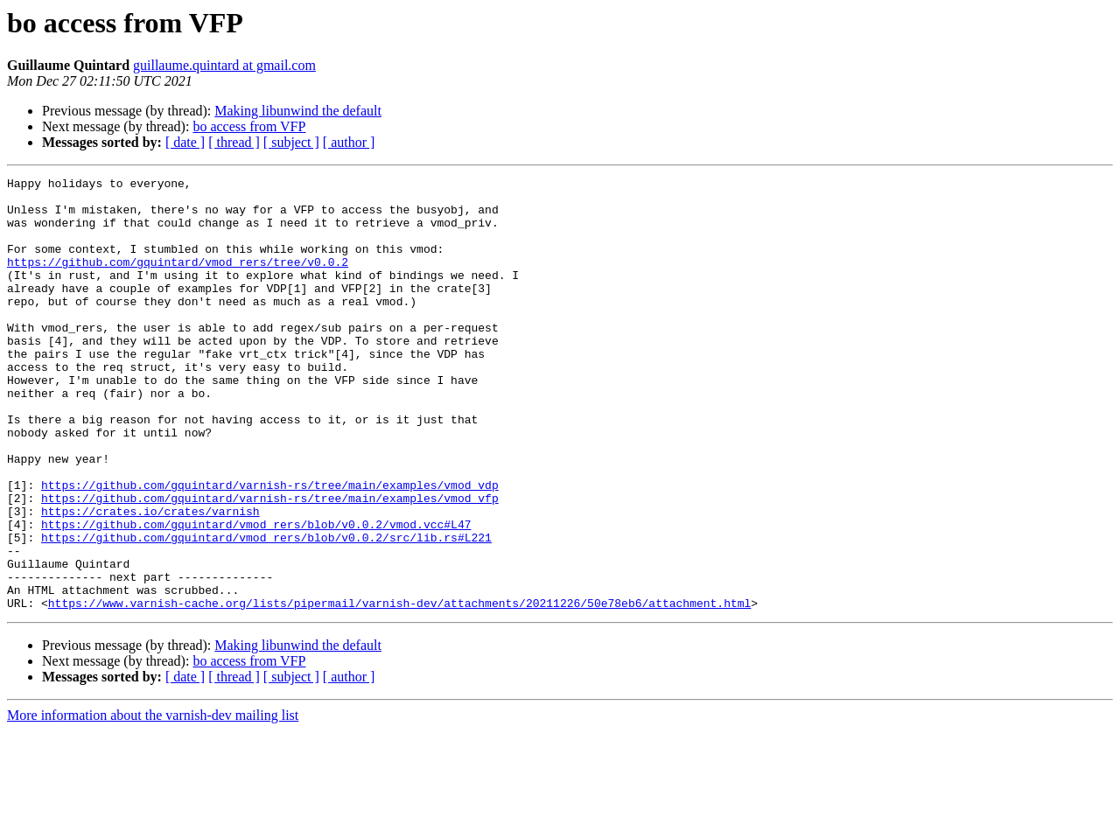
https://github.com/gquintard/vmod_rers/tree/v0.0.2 (177, 280)
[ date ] (185, 142)
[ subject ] (291, 142)
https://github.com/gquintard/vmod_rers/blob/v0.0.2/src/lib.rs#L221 (266, 610)
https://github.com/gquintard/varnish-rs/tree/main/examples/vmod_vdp (270, 547)
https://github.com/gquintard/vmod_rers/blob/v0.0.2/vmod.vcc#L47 (256, 595)
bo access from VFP (248, 126)
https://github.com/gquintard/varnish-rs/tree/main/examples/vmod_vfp (270, 563)
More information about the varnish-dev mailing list (152, 801)
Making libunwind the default (298, 110)
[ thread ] (234, 142)
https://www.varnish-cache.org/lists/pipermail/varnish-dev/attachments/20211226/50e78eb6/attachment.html (399, 689)
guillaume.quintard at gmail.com (224, 65)
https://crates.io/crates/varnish (150, 579)
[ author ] (349, 142)
